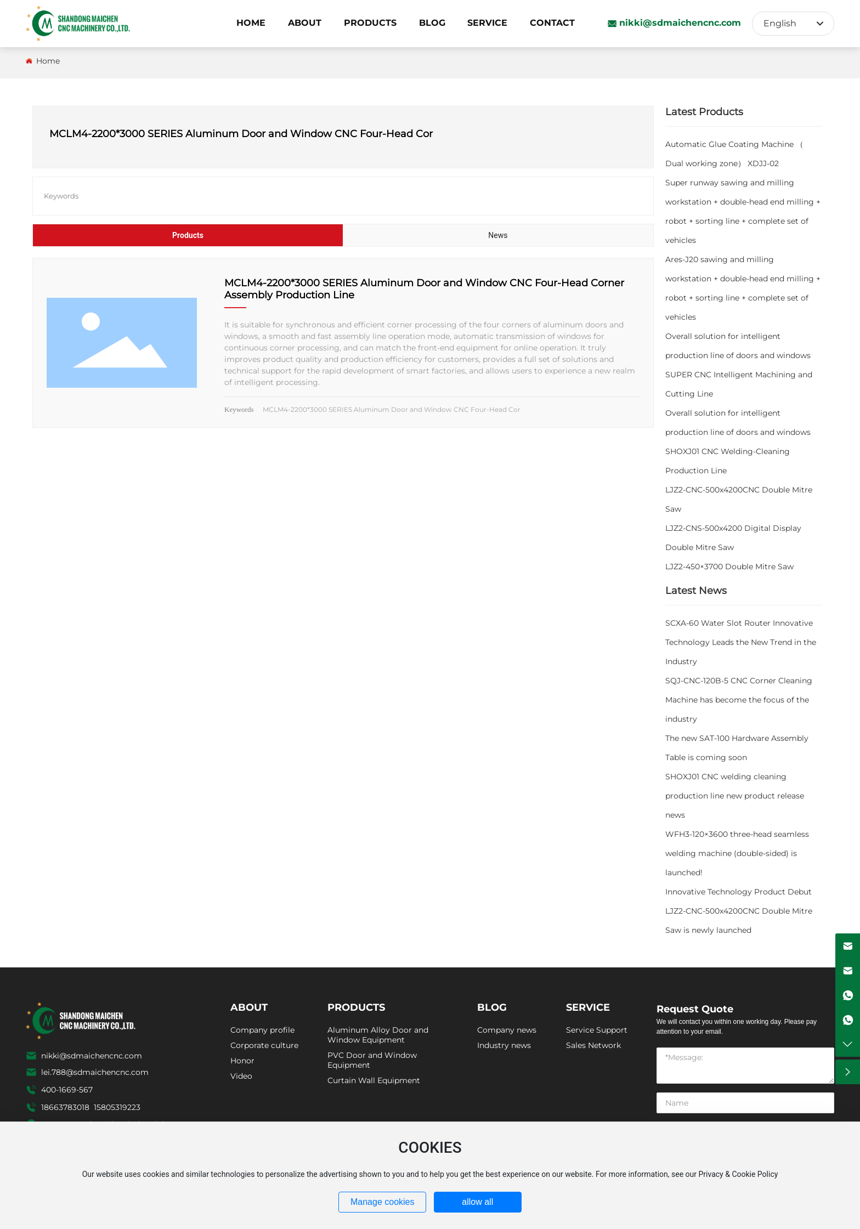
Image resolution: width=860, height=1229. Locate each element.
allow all (477, 1202)
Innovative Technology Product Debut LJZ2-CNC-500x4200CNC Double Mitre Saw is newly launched (738, 911)
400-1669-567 (67, 1090)
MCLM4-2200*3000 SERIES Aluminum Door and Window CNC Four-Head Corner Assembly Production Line (424, 289)
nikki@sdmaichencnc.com (680, 23)
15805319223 (117, 1107)
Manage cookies (382, 1202)
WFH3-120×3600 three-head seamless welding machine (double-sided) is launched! (737, 853)
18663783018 (66, 1107)
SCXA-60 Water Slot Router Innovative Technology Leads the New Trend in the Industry (740, 642)
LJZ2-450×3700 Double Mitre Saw (729, 566)
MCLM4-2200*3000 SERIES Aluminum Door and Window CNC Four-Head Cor (391, 409)
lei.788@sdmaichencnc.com (95, 1072)
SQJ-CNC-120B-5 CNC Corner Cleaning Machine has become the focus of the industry (738, 700)
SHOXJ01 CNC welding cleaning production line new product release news (734, 796)
